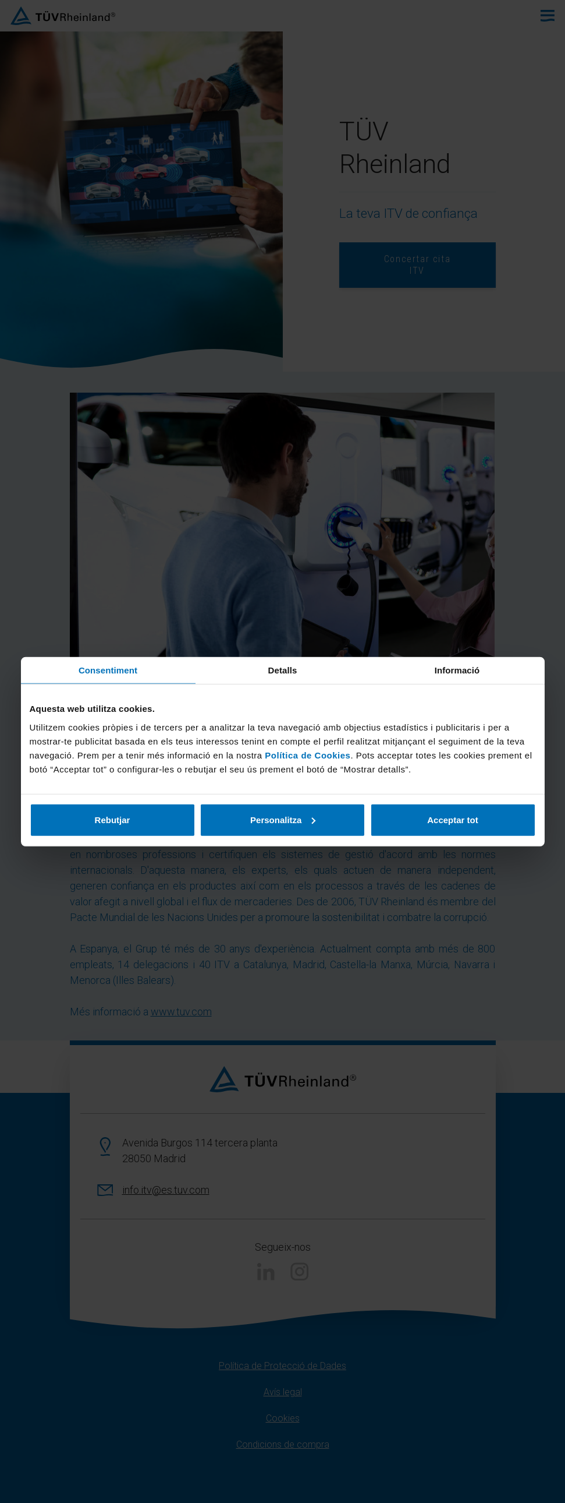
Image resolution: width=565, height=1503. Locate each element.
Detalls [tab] (282, 670)
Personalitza (282, 819)
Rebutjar (112, 819)
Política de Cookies (307, 755)
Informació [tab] (457, 670)
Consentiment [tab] (108, 670)
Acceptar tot (452, 819)
